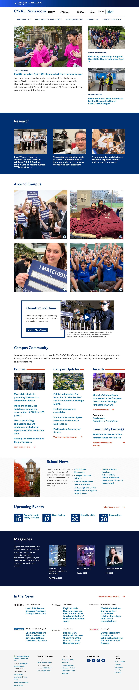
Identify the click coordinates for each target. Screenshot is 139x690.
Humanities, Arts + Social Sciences (48, 19)
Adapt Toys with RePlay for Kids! (31, 516)
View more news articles (108, 596)
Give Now (118, 664)
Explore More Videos (37, 330)
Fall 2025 (109, 573)
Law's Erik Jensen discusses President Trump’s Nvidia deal (36, 611)
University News (21, 70)
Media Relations (81, 12)
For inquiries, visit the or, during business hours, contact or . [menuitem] (45, 665)
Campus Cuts (115, 515)
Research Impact (51, 12)
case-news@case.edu (44, 671)
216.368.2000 (18, 669)
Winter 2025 (82, 573)
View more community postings (109, 444)
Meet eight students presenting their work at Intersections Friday (27, 397)
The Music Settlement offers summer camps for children (107, 436)
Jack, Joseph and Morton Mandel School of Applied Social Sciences (85, 490)
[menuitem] (24, 19)
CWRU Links (117, 657)
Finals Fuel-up (58, 515)
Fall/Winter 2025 (55, 578)
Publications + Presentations (105, 421)
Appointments (99, 418)
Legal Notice (18, 672)
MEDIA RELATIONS (45, 657)
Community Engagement (112, 19)
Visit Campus (119, 667)
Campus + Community (65, 12)
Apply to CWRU (120, 662)
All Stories (92, 12)
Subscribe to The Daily (68, 668)
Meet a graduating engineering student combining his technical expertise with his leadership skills (29, 427)
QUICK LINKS (67, 657)
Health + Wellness (24, 19)
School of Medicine (110, 477)
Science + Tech (92, 19)
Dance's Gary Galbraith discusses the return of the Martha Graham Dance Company (73, 637)
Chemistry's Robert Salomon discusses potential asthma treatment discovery (36, 636)
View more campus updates (68, 437)
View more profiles (25, 446)
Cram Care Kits (88, 515)
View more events (114, 507)
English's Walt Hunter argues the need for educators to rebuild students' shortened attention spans (73, 614)
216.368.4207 (47, 668)
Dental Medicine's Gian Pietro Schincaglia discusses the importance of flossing (112, 637)
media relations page (44, 663)
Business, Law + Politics (74, 19)
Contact (101, 11)
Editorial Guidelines (68, 665)
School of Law (108, 475)
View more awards (103, 409)
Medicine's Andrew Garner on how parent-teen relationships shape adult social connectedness (111, 614)
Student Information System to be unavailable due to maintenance (68, 420)
